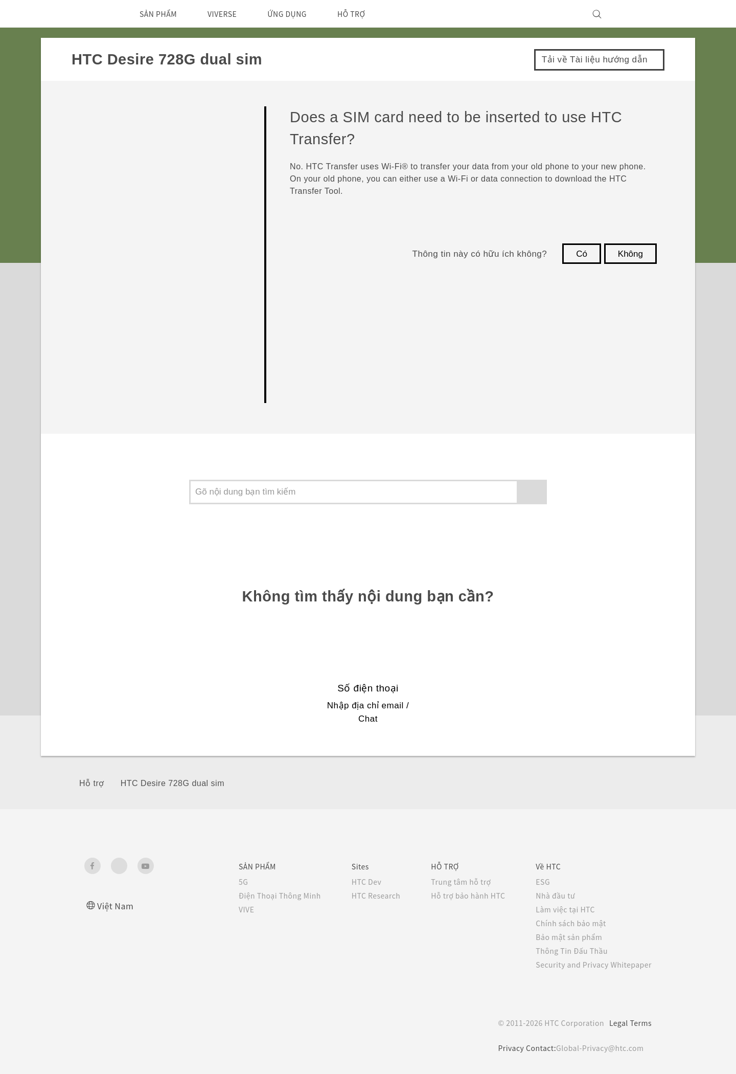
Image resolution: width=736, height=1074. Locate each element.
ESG (535, 881)
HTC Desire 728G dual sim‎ (172, 783)
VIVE (222, 909)
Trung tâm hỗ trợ (448, 881)
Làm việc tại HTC (559, 909)
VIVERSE (231, 13)
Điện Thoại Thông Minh (257, 895)
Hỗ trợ (91, 783)
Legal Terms (628, 1022)
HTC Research (358, 895)
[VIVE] (638, 14)
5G (217, 881)
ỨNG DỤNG (302, 13)
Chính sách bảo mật (565, 923)
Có (581, 254)
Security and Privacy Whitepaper (589, 964)
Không (630, 254)
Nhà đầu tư (548, 895)
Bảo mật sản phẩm (563, 937)
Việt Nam (116, 905)
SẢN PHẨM (161, 13)
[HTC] (96, 14)
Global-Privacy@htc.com (598, 1048)
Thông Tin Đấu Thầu (565, 950)
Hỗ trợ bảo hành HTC (456, 895)
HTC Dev (348, 881)
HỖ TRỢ (371, 13)
